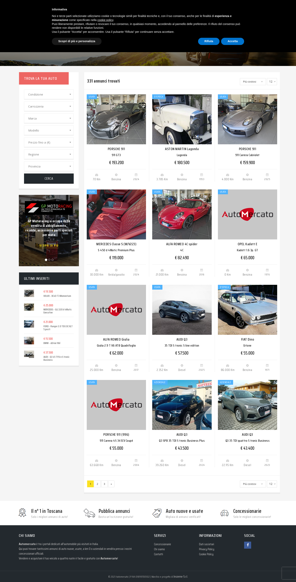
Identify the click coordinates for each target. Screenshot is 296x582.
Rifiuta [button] (208, 41)
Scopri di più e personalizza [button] (76, 41)
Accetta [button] (233, 41)
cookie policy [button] (105, 20)
